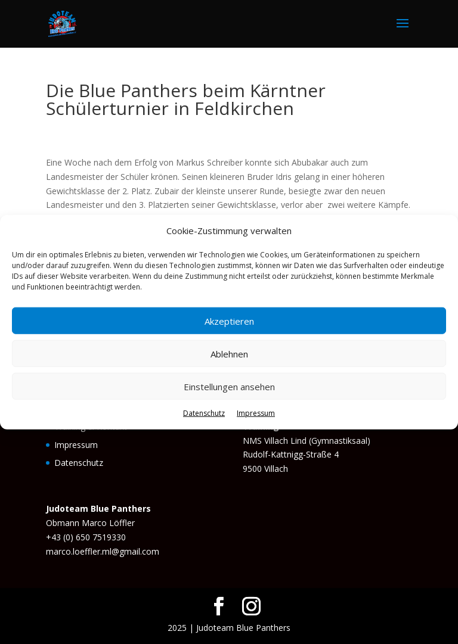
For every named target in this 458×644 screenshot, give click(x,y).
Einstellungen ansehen (229, 387)
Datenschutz (204, 413)
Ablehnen (229, 354)
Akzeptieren (229, 321)
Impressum (256, 413)
